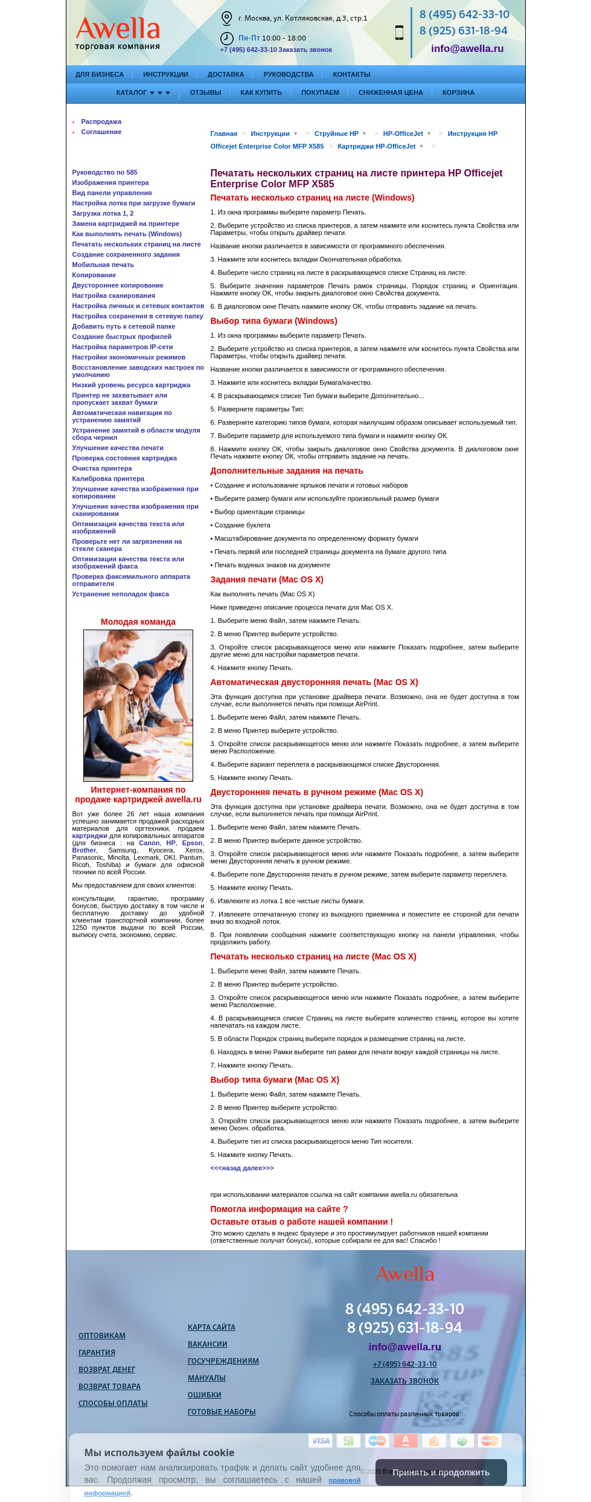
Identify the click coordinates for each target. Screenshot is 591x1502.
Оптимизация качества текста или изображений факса (128, 562)
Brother (84, 850)
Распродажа (101, 121)
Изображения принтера (110, 182)
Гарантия (96, 1353)
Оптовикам (102, 1336)
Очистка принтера (102, 468)
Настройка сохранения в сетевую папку (137, 316)
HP (171, 842)
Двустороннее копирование (118, 285)
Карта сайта (211, 1328)
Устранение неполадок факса (121, 594)
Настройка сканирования (114, 295)
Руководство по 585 (105, 172)
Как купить (261, 92)
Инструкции (165, 74)
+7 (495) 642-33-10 (248, 49)
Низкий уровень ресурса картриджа (131, 384)
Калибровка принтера (108, 478)
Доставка (226, 74)
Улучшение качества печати (118, 447)
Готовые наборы (222, 1412)
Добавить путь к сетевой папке (124, 326)
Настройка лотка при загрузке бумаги (134, 203)
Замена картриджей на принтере (126, 223)
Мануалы (207, 1378)
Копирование (94, 275)
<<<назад (226, 1168)
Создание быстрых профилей (122, 336)
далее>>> (258, 1168)
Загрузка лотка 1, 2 (103, 213)
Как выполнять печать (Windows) (127, 233)
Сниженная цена (391, 92)
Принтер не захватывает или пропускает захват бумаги (120, 399)
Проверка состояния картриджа (124, 458)
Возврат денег (106, 1370)
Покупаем (320, 92)
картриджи (90, 835)
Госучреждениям (223, 1361)
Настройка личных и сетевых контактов (138, 305)
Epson (192, 842)
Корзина (458, 92)
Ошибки (205, 1395)
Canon (149, 842)
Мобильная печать (103, 264)
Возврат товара (109, 1387)
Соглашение (101, 131)
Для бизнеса (99, 74)
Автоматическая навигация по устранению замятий (122, 416)
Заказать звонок (305, 49)
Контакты (352, 74)
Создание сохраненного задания (126, 254)
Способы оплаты (113, 1404)
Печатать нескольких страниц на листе (136, 244)
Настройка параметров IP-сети (122, 346)
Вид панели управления (112, 192)
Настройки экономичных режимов (129, 357)
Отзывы (206, 92)
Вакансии (208, 1345)
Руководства (289, 74)
